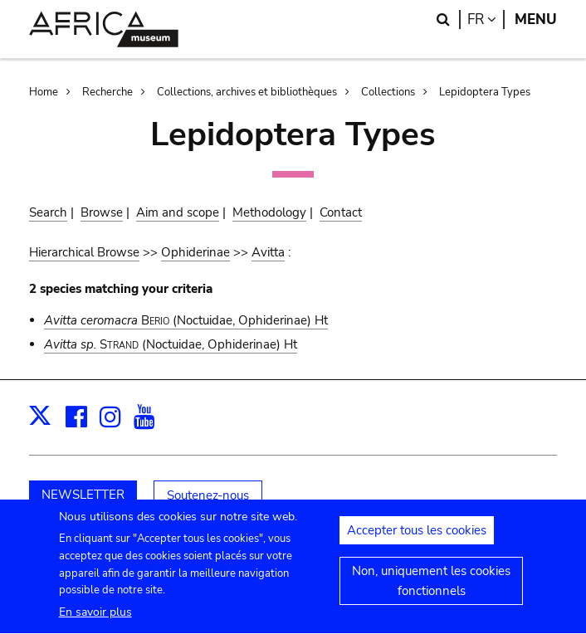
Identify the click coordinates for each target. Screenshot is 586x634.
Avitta (268, 252)
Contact (341, 212)
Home (43, 92)
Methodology (269, 212)
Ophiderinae (195, 252)
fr (486, 19)
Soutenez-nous (208, 495)
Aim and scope (177, 212)
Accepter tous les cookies (416, 539)
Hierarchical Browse (84, 252)
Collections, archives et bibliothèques (247, 92)
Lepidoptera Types (484, 92)
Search (48, 212)
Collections (388, 92)
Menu (536, 19)
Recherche (107, 92)
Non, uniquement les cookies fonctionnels (431, 590)
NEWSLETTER (83, 494)
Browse (102, 212)
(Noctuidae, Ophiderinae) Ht (186, 320)
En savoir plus (95, 622)
